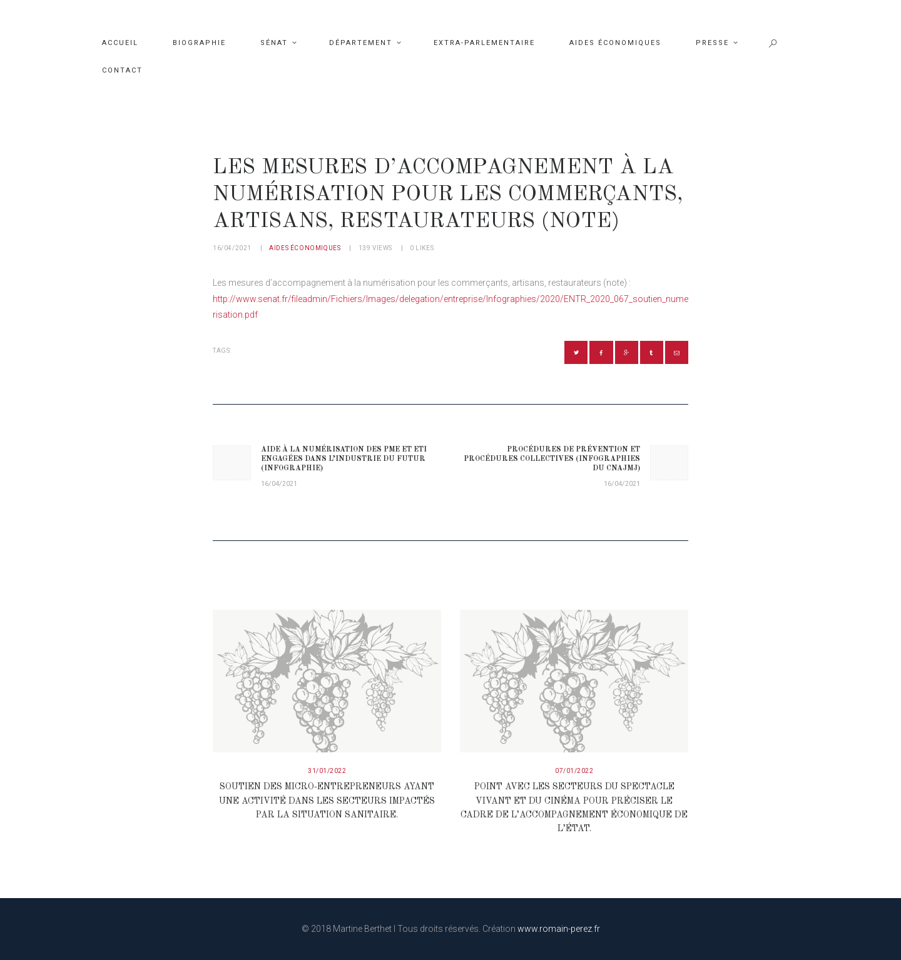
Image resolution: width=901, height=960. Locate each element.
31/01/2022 (327, 770)
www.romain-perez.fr (558, 929)
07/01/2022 (574, 770)
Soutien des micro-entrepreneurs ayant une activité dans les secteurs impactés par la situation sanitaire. (327, 800)
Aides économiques (304, 248)
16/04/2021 (232, 248)
